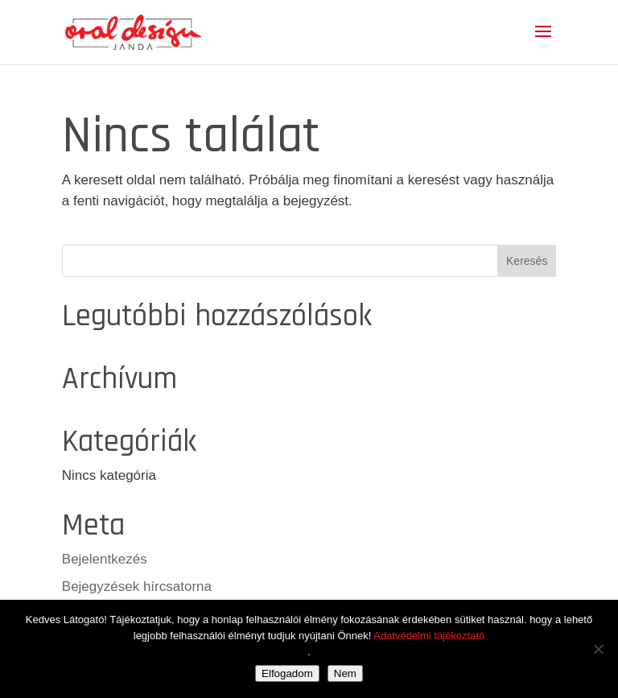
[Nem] (598, 649)
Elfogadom (287, 673)
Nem (345, 673)
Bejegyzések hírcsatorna (137, 586)
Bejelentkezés (104, 559)
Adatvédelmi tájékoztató (428, 636)
